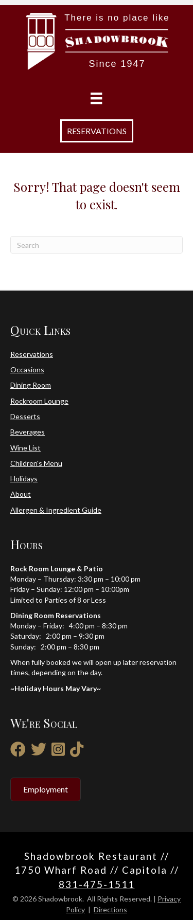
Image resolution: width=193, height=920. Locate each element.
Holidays (24, 478)
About (20, 494)
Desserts (25, 416)
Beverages (27, 431)
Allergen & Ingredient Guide (55, 510)
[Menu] (96, 98)
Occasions (27, 369)
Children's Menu (36, 463)
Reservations (31, 354)
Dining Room (30, 385)
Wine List (25, 447)
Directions (110, 909)
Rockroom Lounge (39, 400)
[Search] (96, 245)
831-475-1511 (97, 884)
